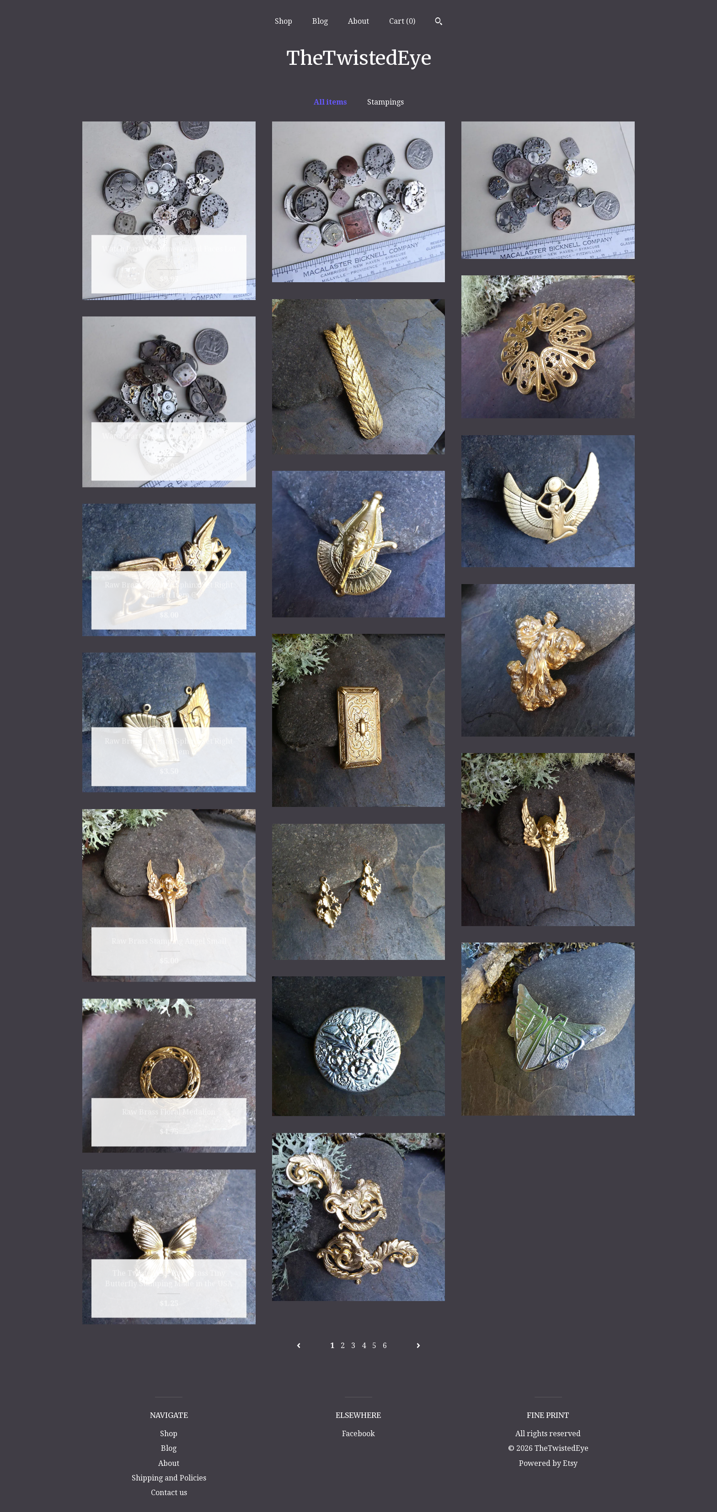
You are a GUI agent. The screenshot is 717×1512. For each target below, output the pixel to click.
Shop (283, 21)
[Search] (438, 22)
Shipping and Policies (169, 1478)
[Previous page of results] (299, 1345)
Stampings (385, 102)
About (358, 21)
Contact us (169, 1492)
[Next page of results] (418, 1345)
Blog (320, 21)
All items (330, 102)
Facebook (358, 1433)
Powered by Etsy (548, 1463)
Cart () (402, 21)
